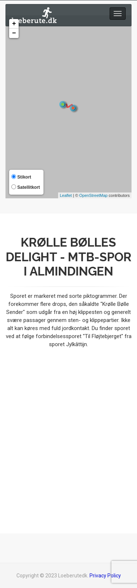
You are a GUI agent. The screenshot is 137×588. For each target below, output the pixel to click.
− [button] (14, 33)
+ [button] (14, 23)
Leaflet (66, 195)
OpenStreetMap (93, 195)
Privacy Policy (105, 575)
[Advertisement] (68, 432)
